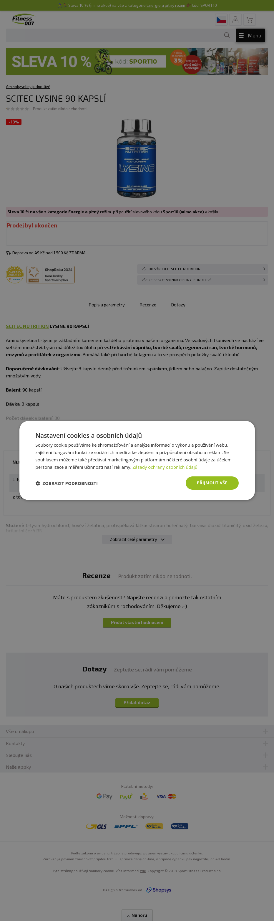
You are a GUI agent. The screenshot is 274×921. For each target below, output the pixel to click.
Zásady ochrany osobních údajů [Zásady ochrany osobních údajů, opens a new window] (164, 467)
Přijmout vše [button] (212, 483)
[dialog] (137, 460)
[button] (67, 483)
